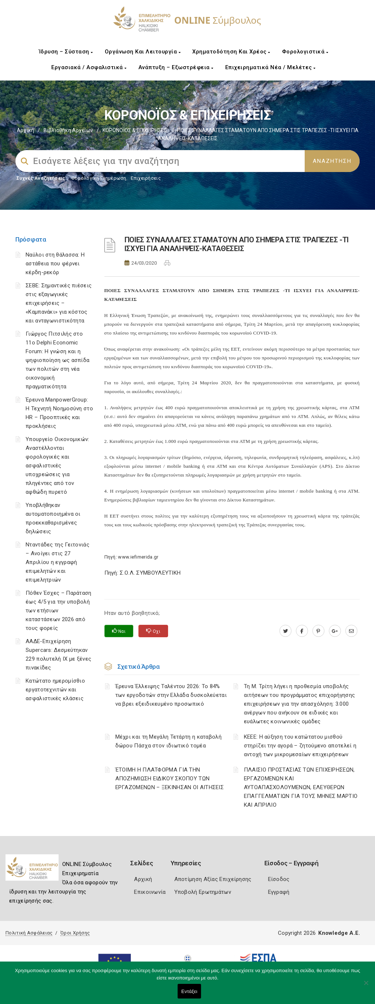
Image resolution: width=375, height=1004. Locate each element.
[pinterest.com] (318, 631)
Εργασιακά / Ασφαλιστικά (89, 67)
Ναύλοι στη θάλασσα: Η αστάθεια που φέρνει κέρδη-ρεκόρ (55, 263)
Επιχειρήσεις (146, 178)
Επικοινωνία (150, 892)
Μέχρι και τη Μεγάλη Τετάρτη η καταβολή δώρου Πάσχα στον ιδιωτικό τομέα (168, 741)
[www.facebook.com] (302, 631)
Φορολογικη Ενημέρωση (98, 178)
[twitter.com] (285, 631)
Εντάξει (189, 991)
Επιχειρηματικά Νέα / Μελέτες (270, 67)
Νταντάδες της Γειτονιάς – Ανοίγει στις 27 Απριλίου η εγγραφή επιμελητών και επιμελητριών (57, 562)
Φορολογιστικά (305, 51)
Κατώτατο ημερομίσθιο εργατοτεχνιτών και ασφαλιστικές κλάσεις (55, 690)
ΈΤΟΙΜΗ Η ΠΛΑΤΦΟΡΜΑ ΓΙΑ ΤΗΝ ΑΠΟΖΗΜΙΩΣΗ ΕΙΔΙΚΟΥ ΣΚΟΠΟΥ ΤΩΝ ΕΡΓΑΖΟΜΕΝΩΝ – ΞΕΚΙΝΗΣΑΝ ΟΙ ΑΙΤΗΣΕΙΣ (169, 778)
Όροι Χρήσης (75, 933)
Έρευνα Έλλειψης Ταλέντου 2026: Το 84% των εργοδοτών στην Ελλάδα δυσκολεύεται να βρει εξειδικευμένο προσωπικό (171, 695)
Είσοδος (279, 879)
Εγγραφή (279, 892)
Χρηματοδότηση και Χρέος (231, 51)
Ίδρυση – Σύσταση (66, 51)
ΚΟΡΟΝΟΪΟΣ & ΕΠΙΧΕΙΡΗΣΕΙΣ (135, 130)
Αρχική (25, 130)
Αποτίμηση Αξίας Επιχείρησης (213, 879)
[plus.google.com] (335, 631)
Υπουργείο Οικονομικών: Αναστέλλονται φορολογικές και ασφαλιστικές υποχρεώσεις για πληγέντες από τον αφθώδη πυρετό (57, 465)
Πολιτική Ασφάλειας (28, 933)
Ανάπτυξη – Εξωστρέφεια (176, 67)
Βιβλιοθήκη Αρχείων (68, 130)
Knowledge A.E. (339, 933)
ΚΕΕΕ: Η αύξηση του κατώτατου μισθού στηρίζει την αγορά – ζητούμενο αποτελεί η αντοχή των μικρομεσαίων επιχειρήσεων (300, 746)
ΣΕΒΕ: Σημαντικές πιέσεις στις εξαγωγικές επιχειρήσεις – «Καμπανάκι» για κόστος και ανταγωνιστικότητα (59, 303)
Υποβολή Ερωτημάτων (202, 892)
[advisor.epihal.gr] (351, 631)
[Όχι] (366, 986)
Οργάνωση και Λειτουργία (143, 51)
